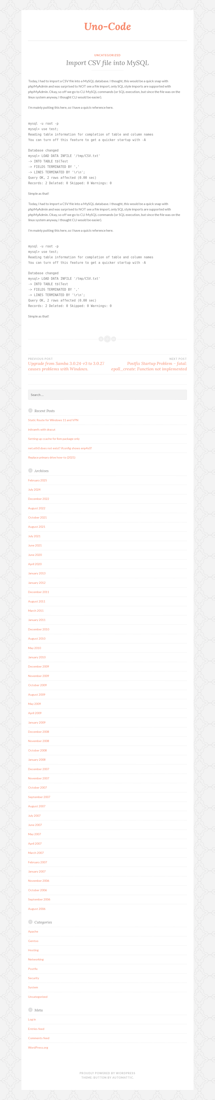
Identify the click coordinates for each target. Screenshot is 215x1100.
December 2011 (38, 592)
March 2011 (36, 610)
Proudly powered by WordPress (107, 1073)
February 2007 (37, 862)
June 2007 (35, 825)
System (33, 987)
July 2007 (34, 815)
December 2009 (38, 666)
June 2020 (35, 555)
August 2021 (36, 526)
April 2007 (35, 843)
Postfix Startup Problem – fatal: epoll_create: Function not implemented (147, 364)
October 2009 (37, 685)
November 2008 (38, 741)
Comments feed (38, 1038)
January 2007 (37, 871)
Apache (33, 931)
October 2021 (37, 517)
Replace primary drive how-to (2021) (51, 457)
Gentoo (33, 941)
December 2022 (38, 498)
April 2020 (35, 564)
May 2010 (34, 648)
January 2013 (37, 573)
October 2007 (37, 787)
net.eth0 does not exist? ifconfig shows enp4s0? (60, 448)
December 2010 (38, 629)
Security (33, 978)
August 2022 (36, 508)
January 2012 (37, 582)
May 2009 (34, 703)
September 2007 (39, 797)
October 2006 (37, 890)
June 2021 (35, 545)
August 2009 (36, 694)
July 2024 (34, 489)
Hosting (33, 950)
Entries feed (36, 1029)
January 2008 (37, 759)
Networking (36, 959)
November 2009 (38, 676)
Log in (32, 1019)
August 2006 (36, 909)
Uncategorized (107, 55)
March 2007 (36, 852)
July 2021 (34, 536)
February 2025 (37, 480)
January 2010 (37, 657)
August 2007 (36, 806)
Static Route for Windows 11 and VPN (53, 420)
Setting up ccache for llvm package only (54, 438)
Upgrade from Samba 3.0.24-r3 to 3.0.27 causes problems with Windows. (68, 364)
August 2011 (36, 601)
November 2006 (38, 880)
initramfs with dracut (41, 429)
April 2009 (35, 713)
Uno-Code (107, 26)
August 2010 (36, 638)
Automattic (122, 1077)
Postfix (33, 969)
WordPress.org (38, 1047)
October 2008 (37, 750)
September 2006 (39, 899)
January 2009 (37, 722)
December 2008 (38, 731)
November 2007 (38, 778)
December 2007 (38, 769)
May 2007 (34, 834)
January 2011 (37, 620)
